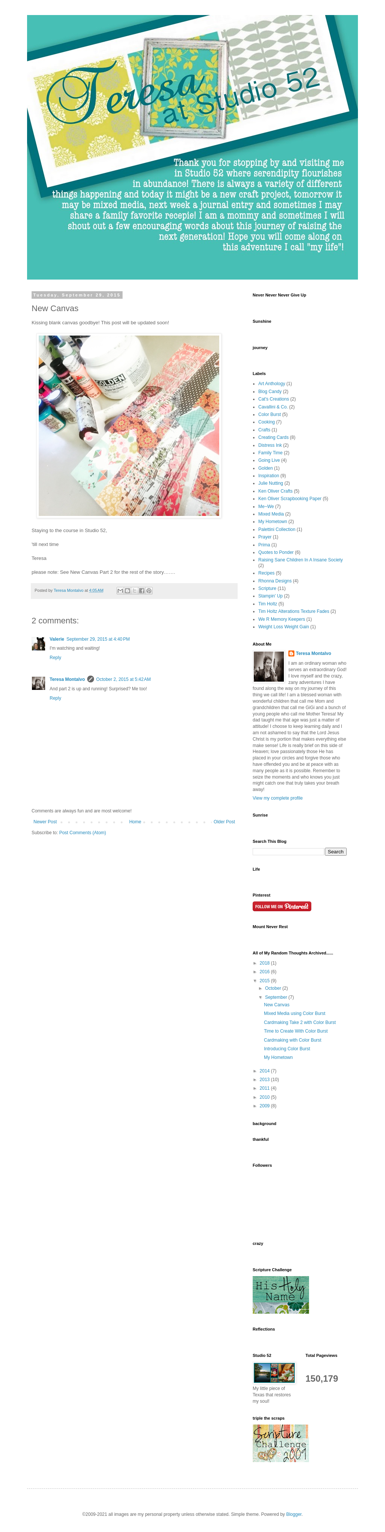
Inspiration (268, 475)
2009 (265, 1106)
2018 (265, 963)
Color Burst (269, 414)
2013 (265, 1079)
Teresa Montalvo (67, 679)
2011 (265, 1088)
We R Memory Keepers (281, 619)
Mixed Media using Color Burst (294, 1013)
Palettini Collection (277, 529)
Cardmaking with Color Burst (292, 1040)
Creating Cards (273, 437)
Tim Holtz (267, 603)
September (276, 997)
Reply (55, 657)
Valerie (57, 639)
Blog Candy (270, 391)
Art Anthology (271, 383)
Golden (265, 468)
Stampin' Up (270, 596)
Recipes (266, 573)
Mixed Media (271, 514)
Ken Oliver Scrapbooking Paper (289, 498)
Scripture (267, 588)
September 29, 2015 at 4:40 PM (98, 639)
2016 (265, 971)
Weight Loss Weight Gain (283, 626)
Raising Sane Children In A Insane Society (300, 560)
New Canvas (277, 1004)
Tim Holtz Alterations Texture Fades (293, 611)
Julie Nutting (270, 483)
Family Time (270, 452)
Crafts (264, 430)
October (273, 988)
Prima (264, 544)
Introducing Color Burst (287, 1048)
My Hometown (272, 521)
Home (135, 821)
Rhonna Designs (275, 581)
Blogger (294, 1514)
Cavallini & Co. (273, 407)
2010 (265, 1097)
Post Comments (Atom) (82, 832)
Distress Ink (270, 445)
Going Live (269, 460)
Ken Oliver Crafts (275, 491)
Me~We (266, 506)
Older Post (224, 821)
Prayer (264, 537)
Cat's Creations (273, 399)
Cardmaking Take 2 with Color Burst (300, 1022)
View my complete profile (278, 798)
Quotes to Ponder (276, 552)
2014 (265, 1071)
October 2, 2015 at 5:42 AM (123, 679)
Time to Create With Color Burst (296, 1031)
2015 (265, 980)
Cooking (266, 422)
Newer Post (45, 821)
